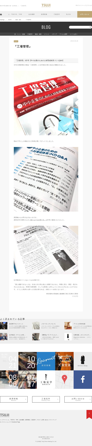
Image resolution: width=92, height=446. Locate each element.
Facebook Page (16, 422)
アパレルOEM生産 (79, 324)
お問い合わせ (84, 14)
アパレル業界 (63, 34)
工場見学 (57, 14)
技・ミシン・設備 (19, 34)
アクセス (89, 5)
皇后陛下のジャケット (16, 324)
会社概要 (32, 14)
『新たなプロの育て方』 (37, 220)
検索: (67, 27)
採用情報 (44, 14)
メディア (54, 34)
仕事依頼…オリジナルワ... (82, 335)
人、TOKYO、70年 (15, 14)
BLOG (68, 14)
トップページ (3, 419)
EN (76, 5)
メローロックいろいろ (48, 324)
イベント (46, 34)
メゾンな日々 (74, 34)
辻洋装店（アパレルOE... (17, 335)
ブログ (38, 419)
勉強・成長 (38, 34)
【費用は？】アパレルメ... (49, 335)
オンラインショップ (5, 422)
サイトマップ (82, 5)
